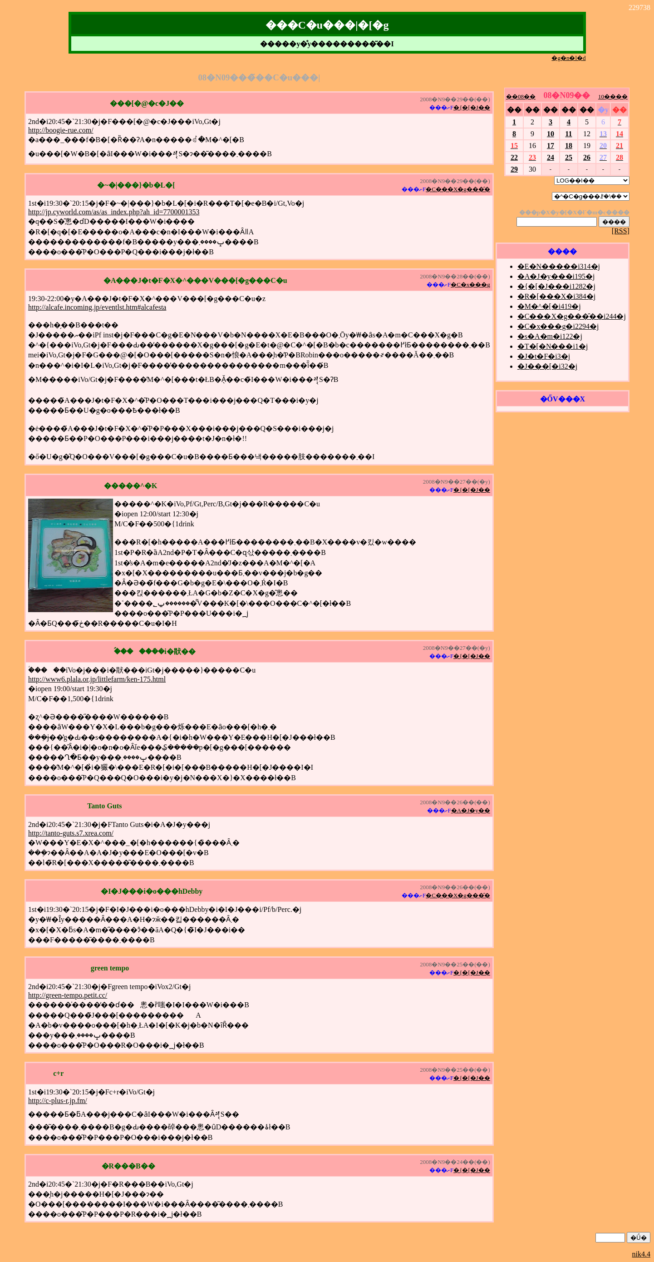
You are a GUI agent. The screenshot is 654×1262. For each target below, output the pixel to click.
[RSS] (620, 231)
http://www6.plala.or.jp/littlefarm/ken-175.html (97, 679)
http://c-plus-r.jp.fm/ (57, 1100)
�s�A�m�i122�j (549, 336)
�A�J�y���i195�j (556, 276)
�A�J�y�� (470, 810)
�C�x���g (470, 284)
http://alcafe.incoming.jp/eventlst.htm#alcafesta (97, 307)
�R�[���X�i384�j (556, 296)
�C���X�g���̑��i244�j (571, 316)
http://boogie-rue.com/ (60, 130)
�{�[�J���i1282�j (556, 286)
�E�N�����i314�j (558, 266)
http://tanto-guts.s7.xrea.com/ (70, 833)
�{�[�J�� (471, 107)
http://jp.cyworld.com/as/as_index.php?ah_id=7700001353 (113, 212)
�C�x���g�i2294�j (558, 326)
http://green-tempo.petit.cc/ (67, 995)
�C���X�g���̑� (458, 189)
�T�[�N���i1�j (552, 346)
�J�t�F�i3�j (543, 356)
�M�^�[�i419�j (549, 306)
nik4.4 (641, 1254)
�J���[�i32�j (547, 366)
